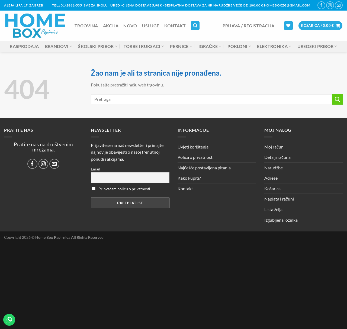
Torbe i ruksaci (144, 46)
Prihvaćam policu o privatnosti (121, 188)
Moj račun (274, 146)
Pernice (181, 46)
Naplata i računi (279, 198)
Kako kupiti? (189, 177)
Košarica (272, 188)
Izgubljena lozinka (281, 219)
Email (95, 169)
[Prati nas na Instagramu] (330, 5)
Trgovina (86, 25)
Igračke (209, 46)
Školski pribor (97, 46)
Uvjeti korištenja (193, 146)
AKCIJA (111, 25)
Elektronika (274, 46)
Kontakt (175, 25)
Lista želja (273, 209)
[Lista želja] (288, 25)
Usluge (150, 25)
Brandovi (58, 46)
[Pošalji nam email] (339, 5)
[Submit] (337, 99)
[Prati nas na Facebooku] (321, 5)
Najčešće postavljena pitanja (204, 167)
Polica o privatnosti (196, 157)
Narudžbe (273, 167)
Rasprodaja (24, 46)
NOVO (130, 25)
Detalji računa (277, 157)
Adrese (271, 177)
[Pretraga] (195, 25)
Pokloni (239, 46)
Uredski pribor (317, 46)
